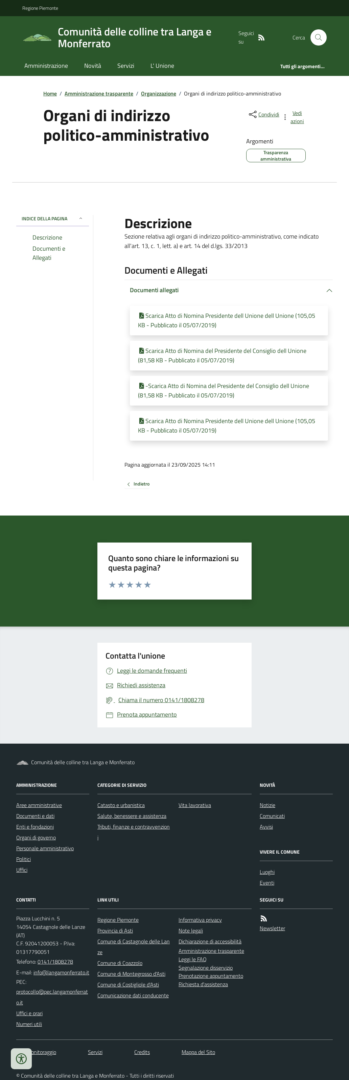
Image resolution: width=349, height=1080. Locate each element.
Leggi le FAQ (193, 959)
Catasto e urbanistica (121, 805)
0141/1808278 (55, 962)
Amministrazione (46, 65)
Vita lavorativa (195, 805)
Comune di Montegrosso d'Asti (131, 974)
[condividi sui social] (263, 114)
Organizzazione (158, 93)
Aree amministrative (39, 805)
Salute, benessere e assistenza (131, 816)
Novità (92, 65)
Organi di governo (36, 837)
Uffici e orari (29, 1013)
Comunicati (272, 816)
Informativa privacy (200, 920)
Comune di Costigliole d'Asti (128, 984)
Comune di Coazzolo (119, 963)
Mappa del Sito (198, 1052)
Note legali (191, 930)
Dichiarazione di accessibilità (210, 941)
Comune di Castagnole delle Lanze (133, 946)
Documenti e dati (35, 816)
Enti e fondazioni (35, 827)
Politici (23, 859)
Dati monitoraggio (36, 1052)
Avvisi (266, 827)
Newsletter (272, 928)
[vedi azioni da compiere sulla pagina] (293, 117)
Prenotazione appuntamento (211, 976)
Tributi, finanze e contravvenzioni (133, 832)
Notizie (267, 805)
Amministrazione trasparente (99, 93)
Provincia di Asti (115, 930)
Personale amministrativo (45, 848)
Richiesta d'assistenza (203, 984)
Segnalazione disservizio (206, 968)
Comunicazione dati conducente (133, 995)
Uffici (21, 870)
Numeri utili (29, 1024)
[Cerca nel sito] (316, 37)
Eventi (267, 883)
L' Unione (162, 65)
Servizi (125, 65)
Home (50, 93)
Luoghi (267, 872)
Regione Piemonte (40, 7)
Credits (142, 1052)
